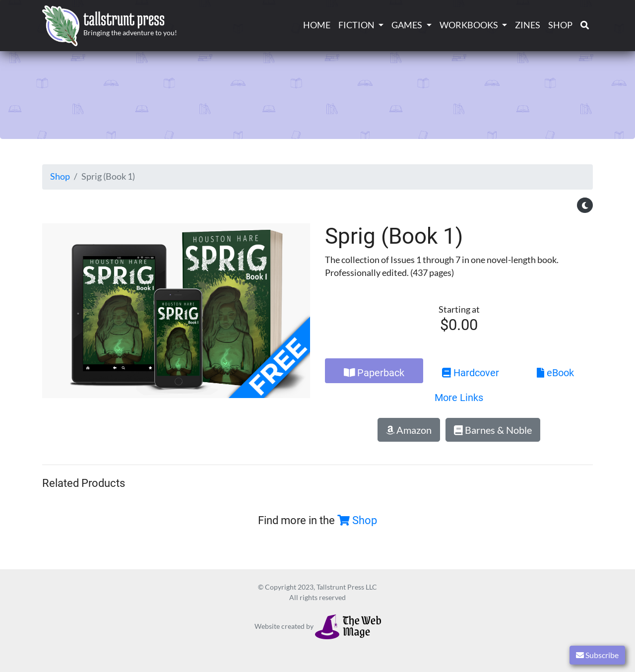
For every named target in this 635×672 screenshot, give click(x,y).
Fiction (356, 25)
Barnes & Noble (493, 430)
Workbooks (469, 25)
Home (316, 25)
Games (406, 25)
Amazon (409, 430)
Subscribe (597, 655)
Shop (560, 25)
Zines (527, 25)
